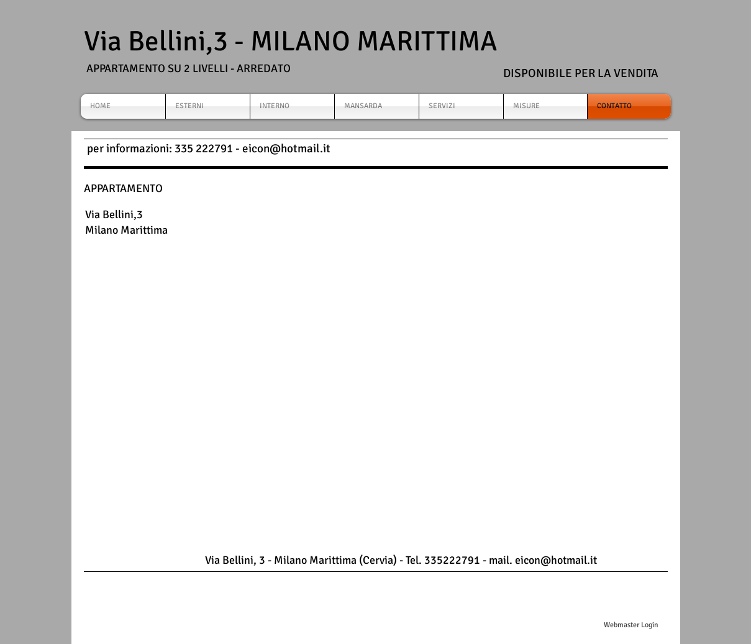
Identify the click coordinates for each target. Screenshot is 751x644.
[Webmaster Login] (631, 625)
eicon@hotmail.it (286, 148)
